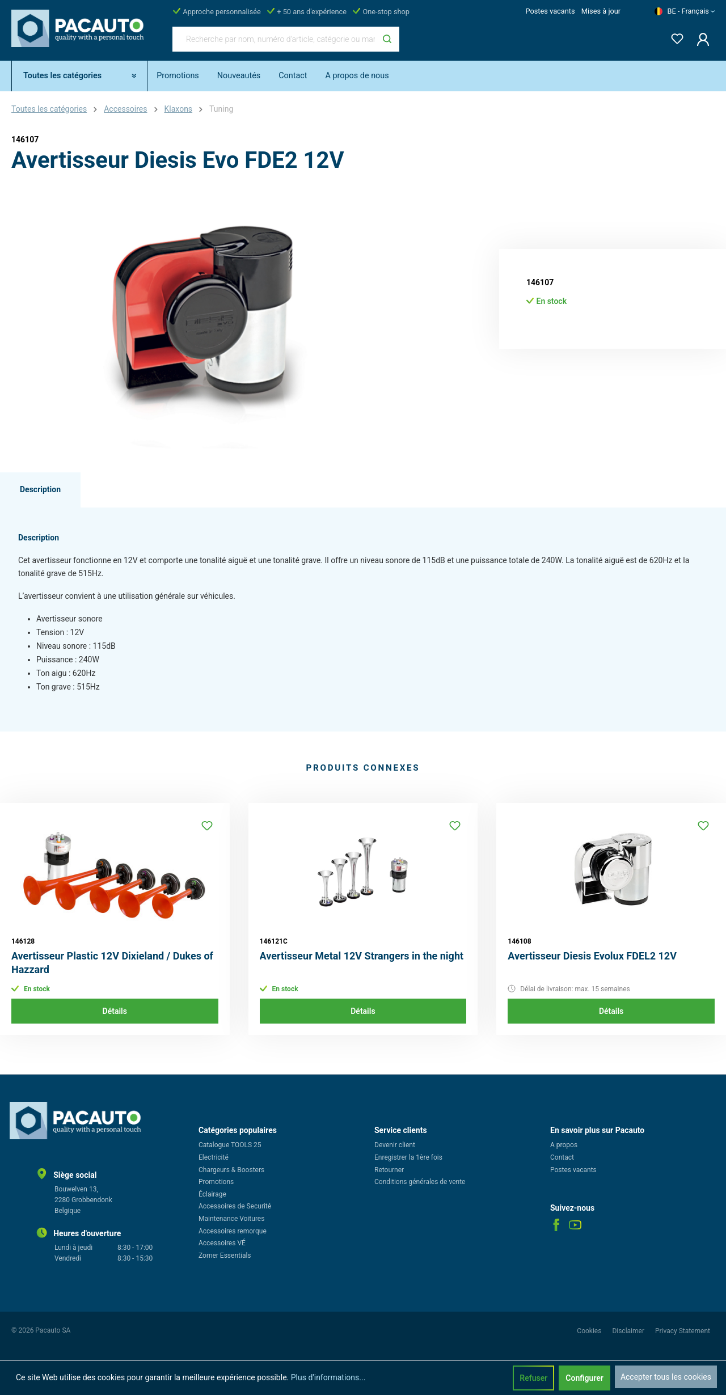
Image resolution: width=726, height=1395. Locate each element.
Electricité (214, 1157)
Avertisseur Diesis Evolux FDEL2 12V (592, 956)
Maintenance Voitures (231, 1219)
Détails (115, 1011)
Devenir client (394, 1145)
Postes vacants (550, 11)
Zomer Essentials (225, 1255)
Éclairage (212, 1194)
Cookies (590, 1331)
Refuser (533, 1378)
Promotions (216, 1182)
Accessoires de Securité (235, 1206)
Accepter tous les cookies (666, 1376)
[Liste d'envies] (674, 36)
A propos (563, 1145)
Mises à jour (601, 11)
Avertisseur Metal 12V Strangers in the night (361, 956)
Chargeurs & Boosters (231, 1170)
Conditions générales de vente (419, 1182)
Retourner (389, 1170)
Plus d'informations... (328, 1377)
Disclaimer (629, 1331)
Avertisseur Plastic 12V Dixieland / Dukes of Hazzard (112, 962)
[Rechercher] (387, 39)
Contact (562, 1157)
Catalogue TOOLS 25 (230, 1145)
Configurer (584, 1378)
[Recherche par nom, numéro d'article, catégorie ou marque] (273, 39)
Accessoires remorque (233, 1231)
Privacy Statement (682, 1331)
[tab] (40, 490)
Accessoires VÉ (222, 1243)
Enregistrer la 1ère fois (408, 1157)
